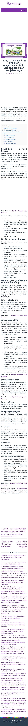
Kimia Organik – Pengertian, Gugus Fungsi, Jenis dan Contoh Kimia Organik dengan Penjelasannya (7, 543)
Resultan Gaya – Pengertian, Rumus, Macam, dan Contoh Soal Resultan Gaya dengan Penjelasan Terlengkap (13, 631)
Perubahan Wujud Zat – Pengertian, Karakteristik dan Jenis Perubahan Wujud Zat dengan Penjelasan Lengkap (13, 642)
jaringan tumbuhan (10, 533)
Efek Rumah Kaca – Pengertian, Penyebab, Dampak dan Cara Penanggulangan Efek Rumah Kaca (12, 582)
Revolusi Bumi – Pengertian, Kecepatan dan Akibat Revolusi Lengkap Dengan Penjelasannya (13, 693)
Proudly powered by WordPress (11, 721)
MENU (23, 10)
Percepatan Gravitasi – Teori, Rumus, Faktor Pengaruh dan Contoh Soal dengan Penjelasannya (13, 618)
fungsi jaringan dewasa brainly (12, 529)
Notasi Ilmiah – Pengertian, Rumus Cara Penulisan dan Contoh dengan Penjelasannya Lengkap (13, 664)
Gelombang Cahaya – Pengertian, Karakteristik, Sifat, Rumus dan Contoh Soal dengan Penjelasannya (13, 557)
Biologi (6, 528)
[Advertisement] (14, 27)
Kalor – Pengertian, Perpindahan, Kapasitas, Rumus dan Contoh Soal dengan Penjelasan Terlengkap (13, 624)
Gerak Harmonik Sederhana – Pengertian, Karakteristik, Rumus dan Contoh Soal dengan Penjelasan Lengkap (13, 658)
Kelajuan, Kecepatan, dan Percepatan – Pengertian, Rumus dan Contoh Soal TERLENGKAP (11, 611)
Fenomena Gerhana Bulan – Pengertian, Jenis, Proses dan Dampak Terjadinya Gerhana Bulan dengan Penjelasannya (13, 711)
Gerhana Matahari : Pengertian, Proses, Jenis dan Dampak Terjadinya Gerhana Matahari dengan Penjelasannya (13, 705)
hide (10, 126)
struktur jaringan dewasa (11, 536)
